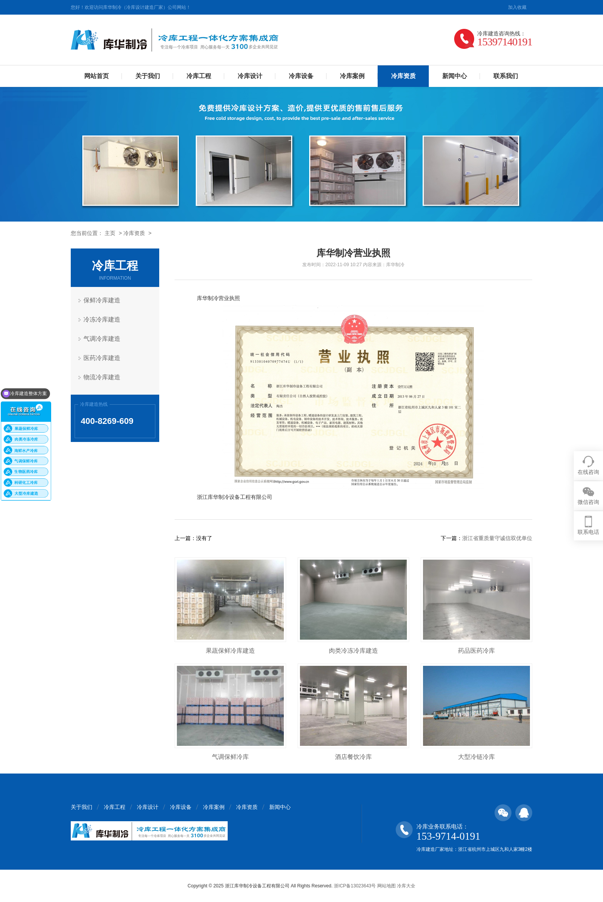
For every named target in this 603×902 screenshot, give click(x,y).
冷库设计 (250, 76)
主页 (110, 233)
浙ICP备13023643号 (355, 886)
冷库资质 (134, 233)
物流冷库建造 (101, 377)
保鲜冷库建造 (101, 300)
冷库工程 (199, 76)
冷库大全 (406, 886)
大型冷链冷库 (476, 757)
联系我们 (505, 76)
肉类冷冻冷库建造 (353, 650)
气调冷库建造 (101, 338)
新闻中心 (454, 76)
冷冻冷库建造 (101, 319)
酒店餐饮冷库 (353, 757)
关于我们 (147, 76)
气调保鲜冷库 (230, 757)
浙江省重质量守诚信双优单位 (497, 538)
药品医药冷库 (476, 650)
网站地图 (386, 886)
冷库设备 (301, 76)
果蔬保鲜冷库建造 (230, 650)
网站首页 (96, 76)
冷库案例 (352, 76)
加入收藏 (517, 7)
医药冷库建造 (101, 358)
